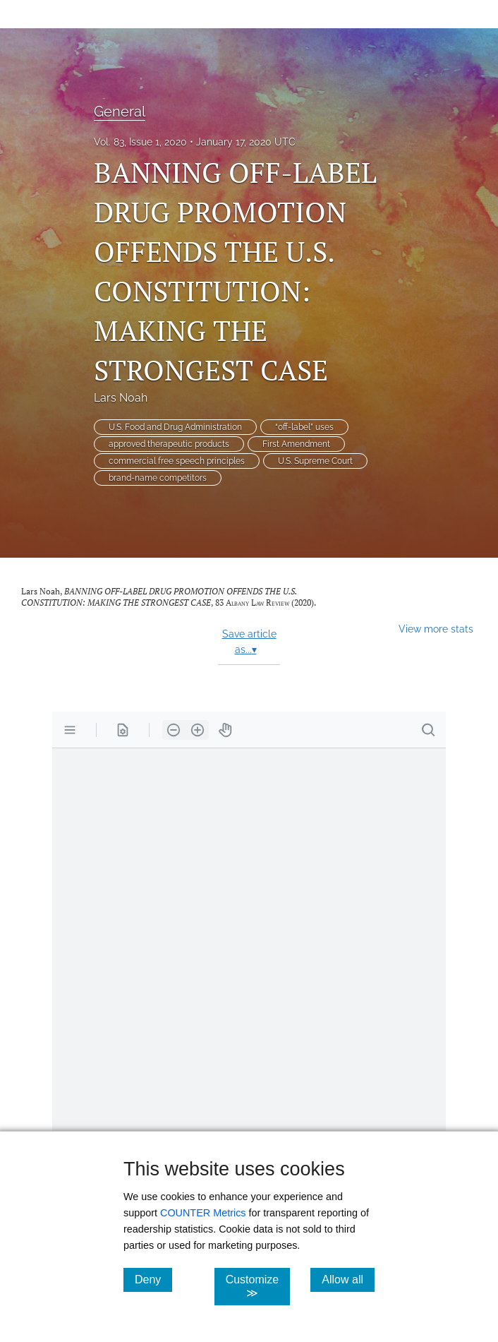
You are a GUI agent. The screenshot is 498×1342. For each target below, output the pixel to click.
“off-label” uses (304, 427)
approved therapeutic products (169, 444)
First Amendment (296, 444)
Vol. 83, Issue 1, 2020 (140, 142)
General (119, 111)
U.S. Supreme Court (315, 461)
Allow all (348, 1279)
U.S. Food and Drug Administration (175, 427)
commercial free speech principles (177, 461)
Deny (153, 1279)
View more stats (436, 629)
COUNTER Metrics (203, 1212)
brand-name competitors (158, 478)
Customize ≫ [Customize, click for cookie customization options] (258, 1286)
